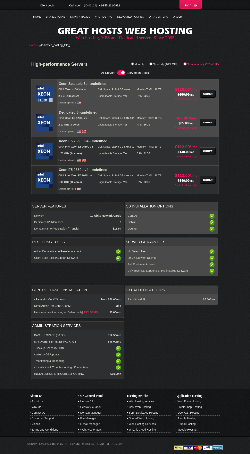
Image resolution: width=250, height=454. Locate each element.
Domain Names (80, 16)
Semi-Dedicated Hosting (143, 412)
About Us (37, 401)
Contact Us (38, 412)
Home (37, 16)
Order (177, 16)
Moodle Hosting (187, 429)
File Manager (88, 418)
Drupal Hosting (187, 424)
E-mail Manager (90, 424)
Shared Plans (55, 16)
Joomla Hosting (187, 418)
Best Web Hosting (140, 407)
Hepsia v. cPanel (90, 407)
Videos (36, 424)
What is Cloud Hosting (142, 429)
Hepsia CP (86, 401)
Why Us (36, 407)
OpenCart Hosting (188, 412)
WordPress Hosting (189, 401)
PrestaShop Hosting (190, 407)
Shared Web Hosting (141, 418)
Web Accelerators (91, 429)
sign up (190, 5)
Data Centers (158, 16)
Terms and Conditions (45, 429)
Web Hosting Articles (141, 401)
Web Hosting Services (142, 424)
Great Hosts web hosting (125, 30)
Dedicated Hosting (130, 16)
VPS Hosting (103, 16)
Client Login (47, 5)
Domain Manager (90, 412)
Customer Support (43, 418)
